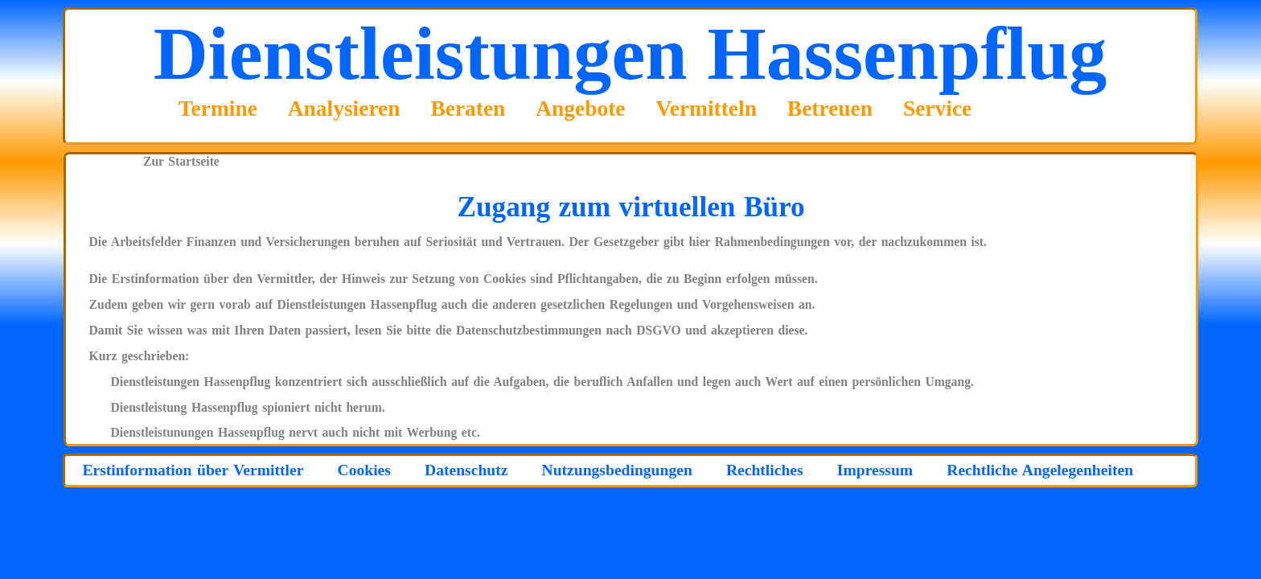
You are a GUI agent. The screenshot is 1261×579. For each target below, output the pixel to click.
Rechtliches (764, 470)
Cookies (363, 470)
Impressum (875, 470)
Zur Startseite (181, 161)
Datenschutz (466, 470)
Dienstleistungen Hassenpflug (630, 53)
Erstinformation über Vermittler (192, 470)
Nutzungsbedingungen (617, 470)
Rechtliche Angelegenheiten (1040, 470)
